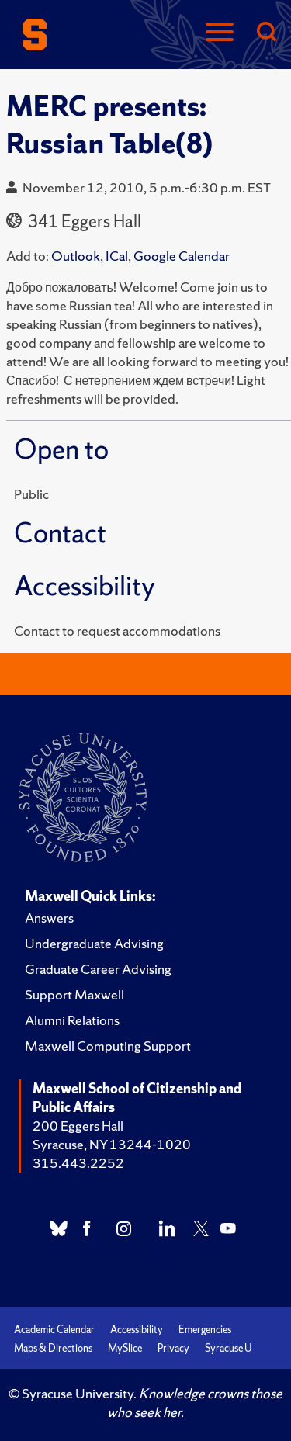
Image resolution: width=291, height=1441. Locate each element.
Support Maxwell (74, 994)
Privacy (173, 1348)
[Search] (266, 33)
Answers (49, 918)
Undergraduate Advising (94, 943)
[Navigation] (219, 33)
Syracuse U (228, 1348)
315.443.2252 (78, 1163)
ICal (117, 256)
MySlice (125, 1348)
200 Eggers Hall (78, 1125)
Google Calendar (181, 256)
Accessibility (136, 1329)
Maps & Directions (53, 1348)
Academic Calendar (54, 1329)
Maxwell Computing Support (108, 1046)
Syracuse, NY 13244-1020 (112, 1144)
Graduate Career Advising (98, 969)
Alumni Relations (72, 1020)
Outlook (75, 256)
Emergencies (204, 1329)
